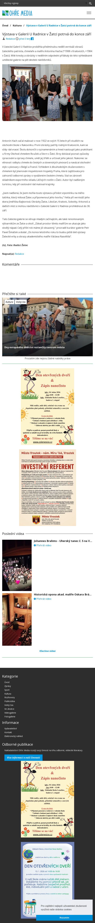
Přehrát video (42, 545)
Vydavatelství (10, 728)
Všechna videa (47, 651)
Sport (7, 689)
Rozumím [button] (64, 918)
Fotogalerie (9, 716)
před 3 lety (25, 38)
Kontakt (8, 732)
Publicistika (9, 701)
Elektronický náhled (13, 736)
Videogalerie (10, 712)
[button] (72, 909)
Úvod (5, 25)
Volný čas (21, 302)
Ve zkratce (9, 708)
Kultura (17, 25)
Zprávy (7, 686)
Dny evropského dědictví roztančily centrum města (34, 347)
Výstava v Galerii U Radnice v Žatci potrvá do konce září (58, 25)
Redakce (11, 38)
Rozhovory (9, 697)
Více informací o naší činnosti (23, 757)
